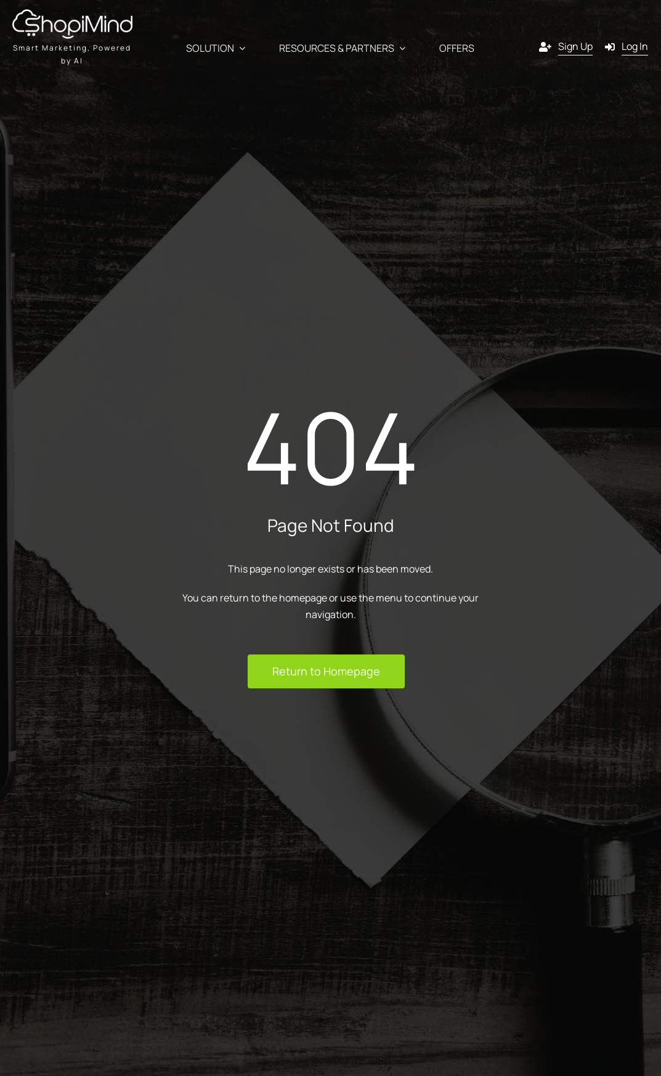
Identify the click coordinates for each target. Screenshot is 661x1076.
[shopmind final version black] (72, 14)
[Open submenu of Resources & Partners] (399, 48)
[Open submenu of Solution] (239, 48)
